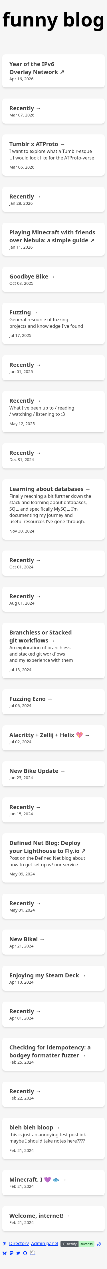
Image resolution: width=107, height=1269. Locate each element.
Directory (19, 1243)
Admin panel (44, 1243)
